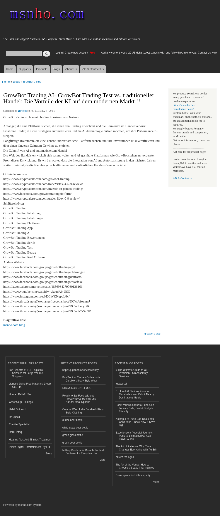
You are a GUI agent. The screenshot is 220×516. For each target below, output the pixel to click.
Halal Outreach (17, 409)
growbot (22, 110)
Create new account (77, 52)
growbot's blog (32, 81)
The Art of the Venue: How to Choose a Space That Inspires (135, 466)
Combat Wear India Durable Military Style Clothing (83, 411)
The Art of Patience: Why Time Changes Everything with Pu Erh (136, 448)
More (49, 453)
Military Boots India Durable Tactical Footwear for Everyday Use (83, 452)
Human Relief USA (20, 394)
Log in (59, 52)
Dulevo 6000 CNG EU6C (76, 388)
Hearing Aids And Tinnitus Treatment (30, 439)
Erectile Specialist (19, 424)
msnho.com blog (14, 325)
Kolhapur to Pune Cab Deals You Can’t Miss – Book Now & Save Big (135, 422)
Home (10, 69)
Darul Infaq (15, 432)
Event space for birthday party (133, 475)
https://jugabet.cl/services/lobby (80, 369)
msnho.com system (29, 504)
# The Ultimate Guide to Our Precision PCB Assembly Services (132, 373)
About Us (71, 69)
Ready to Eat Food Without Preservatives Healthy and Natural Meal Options (79, 398)
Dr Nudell (14, 417)
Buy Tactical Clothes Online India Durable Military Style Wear (81, 379)
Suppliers (25, 69)
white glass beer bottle (75, 427)
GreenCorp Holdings (21, 401)
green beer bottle (72, 442)
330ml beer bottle (72, 420)
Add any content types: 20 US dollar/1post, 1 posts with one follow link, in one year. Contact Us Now (159, 52)
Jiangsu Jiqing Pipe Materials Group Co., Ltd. (30, 385)
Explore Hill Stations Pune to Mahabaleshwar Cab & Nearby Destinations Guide (135, 394)
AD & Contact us (182, 178)
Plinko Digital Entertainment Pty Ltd (29, 447)
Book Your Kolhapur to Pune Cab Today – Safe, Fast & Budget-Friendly (135, 408)
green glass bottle (72, 435)
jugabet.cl (121, 383)
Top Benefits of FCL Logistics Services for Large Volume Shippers (26, 373)
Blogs (56, 69)
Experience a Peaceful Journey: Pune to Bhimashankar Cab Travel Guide (134, 435)
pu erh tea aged (125, 457)
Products (41, 69)
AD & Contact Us (93, 69)
